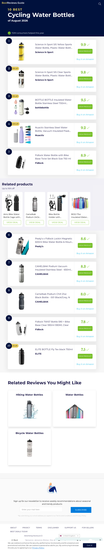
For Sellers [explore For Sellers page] (88, 528)
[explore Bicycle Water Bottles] (29, 446)
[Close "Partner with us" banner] (100, 540)
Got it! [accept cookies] (89, 545)
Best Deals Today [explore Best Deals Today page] (19, 531)
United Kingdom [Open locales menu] (69, 536)
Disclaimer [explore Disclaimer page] (53, 528)
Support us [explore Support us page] (70, 528)
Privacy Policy (38, 548)
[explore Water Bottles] (74, 408)
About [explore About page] (13, 528)
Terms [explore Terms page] (39, 528)
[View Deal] (12, 209)
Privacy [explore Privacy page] (26, 528)
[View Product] (52, 52)
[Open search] (100, 4)
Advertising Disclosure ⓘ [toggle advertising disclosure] (33, 536)
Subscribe (81, 510)
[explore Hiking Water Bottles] (29, 408)
